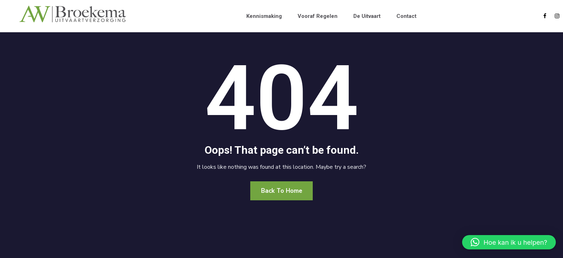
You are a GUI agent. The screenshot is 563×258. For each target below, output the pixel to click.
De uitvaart (367, 16)
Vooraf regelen (318, 16)
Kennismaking (264, 16)
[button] (509, 242)
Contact (406, 16)
